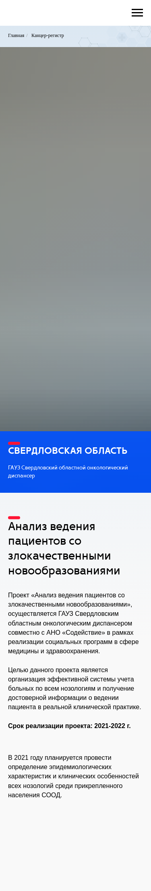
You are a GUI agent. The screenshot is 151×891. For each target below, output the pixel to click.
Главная (16, 35)
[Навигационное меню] (137, 13)
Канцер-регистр (47, 35)
